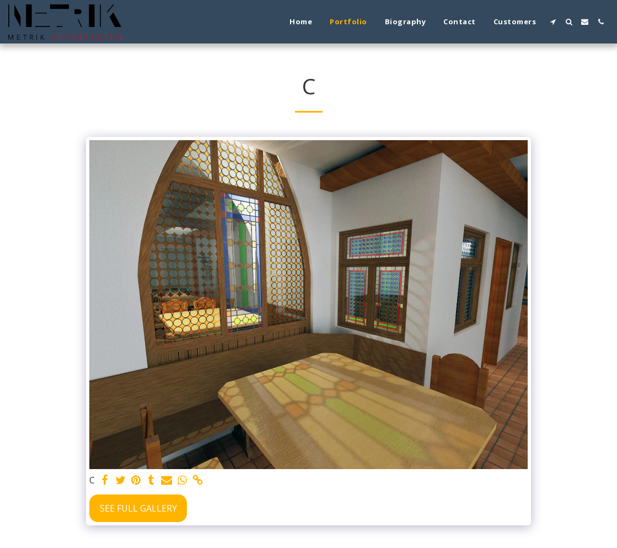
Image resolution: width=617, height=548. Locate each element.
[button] (552, 21)
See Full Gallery (138, 508)
